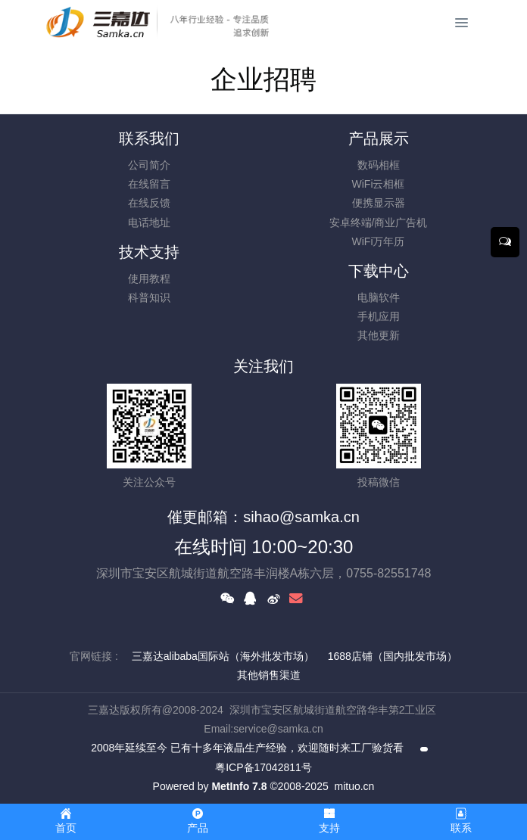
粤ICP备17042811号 (263, 767)
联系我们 (149, 138)
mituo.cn (354, 786)
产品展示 (378, 138)
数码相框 (378, 165)
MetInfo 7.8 (239, 786)
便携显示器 (378, 203)
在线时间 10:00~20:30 (264, 547)
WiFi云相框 (378, 184)
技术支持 (149, 252)
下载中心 (378, 271)
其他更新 (378, 335)
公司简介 (149, 165)
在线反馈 (149, 203)
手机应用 (378, 316)
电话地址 (149, 222)
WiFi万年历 (378, 241)
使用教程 (149, 278)
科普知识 (149, 297)
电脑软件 (378, 297)
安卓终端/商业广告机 (378, 222)
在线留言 (149, 184)
